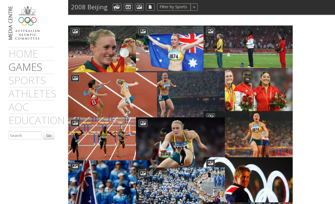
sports (27, 80)
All (205, 7)
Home (23, 54)
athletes (32, 94)
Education (37, 120)
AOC (19, 107)
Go (48, 135)
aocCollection (117, 7)
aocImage (139, 7)
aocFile (150, 7)
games (25, 67)
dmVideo (128, 7)
